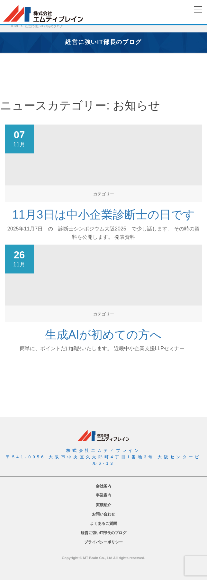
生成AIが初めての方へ (103, 334)
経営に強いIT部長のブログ (104, 533)
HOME (14, 26)
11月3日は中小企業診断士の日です (103, 214)
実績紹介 (103, 505)
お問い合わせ (103, 514)
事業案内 (103, 495)
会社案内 (103, 486)
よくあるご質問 (103, 523)
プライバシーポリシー (103, 542)
